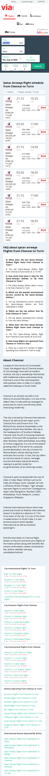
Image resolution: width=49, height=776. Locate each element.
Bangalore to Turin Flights (15, 585)
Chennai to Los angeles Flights (17, 669)
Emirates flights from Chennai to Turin (21, 702)
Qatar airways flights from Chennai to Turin (23, 721)
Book (43, 107)
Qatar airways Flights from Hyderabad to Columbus (22, 759)
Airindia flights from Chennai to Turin (20, 698)
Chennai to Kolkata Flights (15, 627)
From (5, 40)
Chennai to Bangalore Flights (16, 633)
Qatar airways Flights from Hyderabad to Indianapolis (22, 746)
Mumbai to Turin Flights (14, 579)
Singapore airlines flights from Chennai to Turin (22, 726)
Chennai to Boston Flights (15, 681)
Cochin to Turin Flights (14, 591)
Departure (6, 57)
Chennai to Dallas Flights (14, 664)
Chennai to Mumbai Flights (15, 616)
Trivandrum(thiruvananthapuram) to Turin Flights (22, 597)
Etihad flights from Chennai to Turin (19, 705)
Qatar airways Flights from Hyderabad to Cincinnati (22, 765)
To (4, 48)
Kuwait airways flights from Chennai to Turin (23, 713)
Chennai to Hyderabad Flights (16, 622)
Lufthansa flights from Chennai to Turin (21, 717)
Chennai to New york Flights (16, 675)
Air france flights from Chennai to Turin (21, 694)
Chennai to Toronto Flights (15, 658)
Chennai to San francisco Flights (18, 652)
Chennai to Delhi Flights (14, 610)
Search (38, 66)
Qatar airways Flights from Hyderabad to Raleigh (22, 752)
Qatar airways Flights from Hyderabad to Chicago (22, 771)
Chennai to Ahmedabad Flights (17, 639)
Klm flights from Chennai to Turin (18, 709)
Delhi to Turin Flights (13, 574)
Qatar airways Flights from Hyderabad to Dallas (22, 740)
